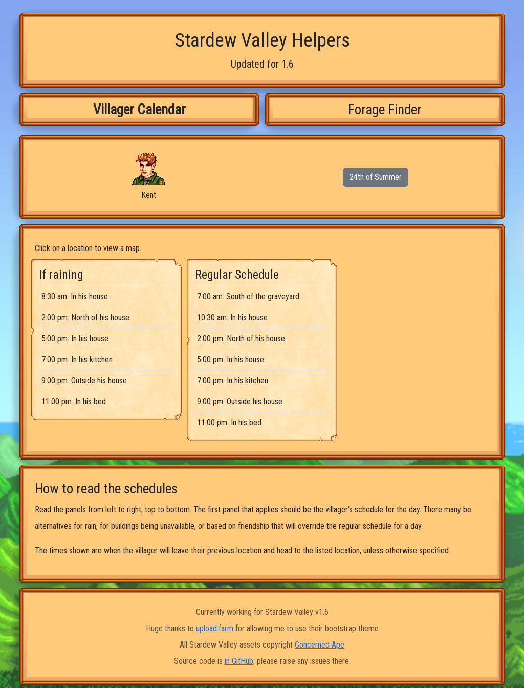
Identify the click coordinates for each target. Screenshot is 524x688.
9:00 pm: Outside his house (84, 380)
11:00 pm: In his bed (73, 401)
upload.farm (214, 628)
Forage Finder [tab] (385, 109)
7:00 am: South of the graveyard (248, 296)
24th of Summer (376, 177)
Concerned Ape (319, 645)
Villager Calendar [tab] (139, 109)
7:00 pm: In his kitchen (77, 359)
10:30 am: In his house (232, 317)
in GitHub (239, 661)
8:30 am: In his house (74, 296)
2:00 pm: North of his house (85, 317)
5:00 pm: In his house (74, 338)
